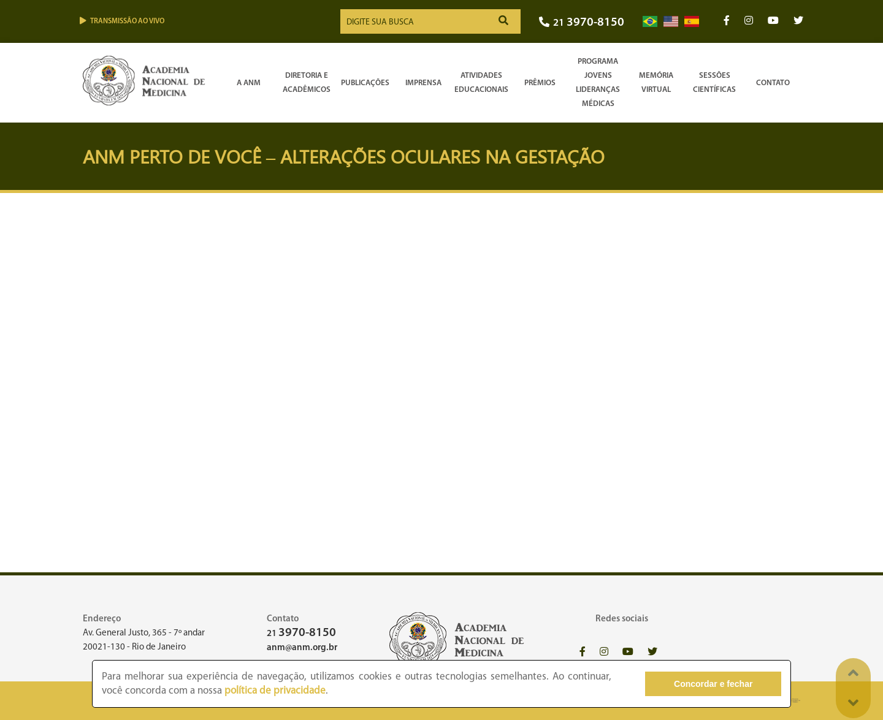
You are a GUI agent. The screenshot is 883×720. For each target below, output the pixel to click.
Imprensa (423, 83)
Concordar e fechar (713, 684)
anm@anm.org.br (302, 648)
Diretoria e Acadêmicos (307, 83)
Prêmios (540, 83)
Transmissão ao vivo (122, 21)
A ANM (249, 83)
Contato (773, 83)
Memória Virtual (656, 83)
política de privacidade (275, 691)
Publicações (365, 83)
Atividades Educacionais (481, 83)
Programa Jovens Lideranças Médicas (598, 83)
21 (581, 23)
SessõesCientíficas (714, 83)
